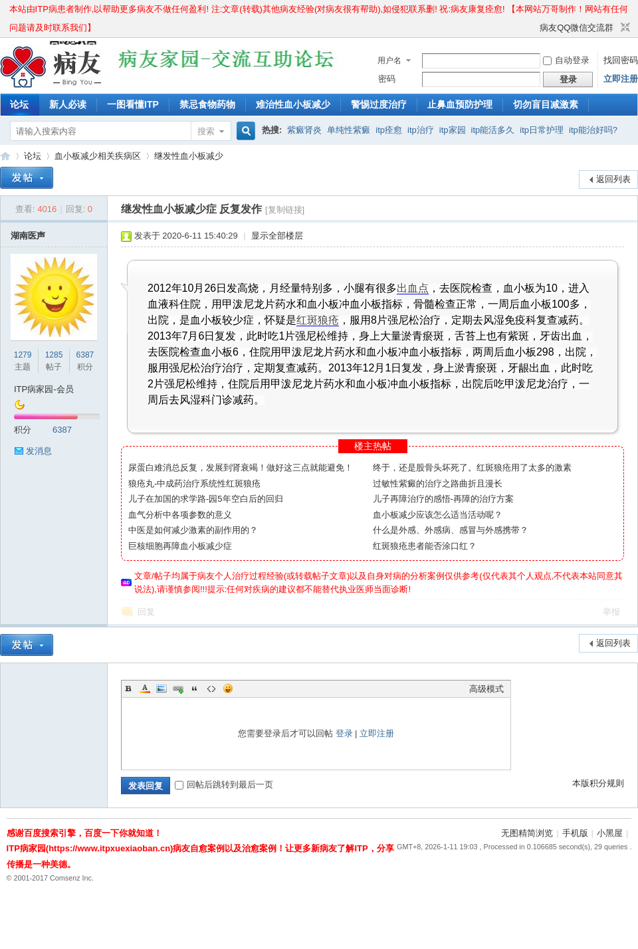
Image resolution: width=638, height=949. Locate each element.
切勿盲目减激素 (545, 104)
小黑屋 (610, 833)
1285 (54, 355)
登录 (344, 733)
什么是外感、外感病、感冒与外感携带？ (450, 530)
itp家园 (452, 130)
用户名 (389, 60)
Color (145, 688)
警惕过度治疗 (379, 104)
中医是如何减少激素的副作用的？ (193, 530)
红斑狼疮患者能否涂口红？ (425, 546)
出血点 (413, 288)
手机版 (575, 833)
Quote (194, 688)
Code (211, 688)
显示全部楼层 (277, 236)
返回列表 (613, 179)
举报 (611, 612)
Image (161, 688)
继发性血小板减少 (188, 156)
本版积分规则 (598, 783)
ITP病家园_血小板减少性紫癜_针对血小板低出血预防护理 (5, 155)
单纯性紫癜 (348, 130)
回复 (146, 612)
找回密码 (620, 60)
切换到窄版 (623, 28)
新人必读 (67, 104)
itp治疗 (420, 130)
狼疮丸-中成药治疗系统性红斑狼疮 (194, 483)
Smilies (228, 688)
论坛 (19, 104)
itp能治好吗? (593, 130)
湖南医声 (28, 236)
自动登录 (566, 60)
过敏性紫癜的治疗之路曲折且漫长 (437, 483)
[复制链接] (284, 210)
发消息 (39, 451)
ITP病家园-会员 (44, 389)
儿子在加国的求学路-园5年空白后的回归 (205, 499)
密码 (386, 79)
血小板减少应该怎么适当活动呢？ (437, 515)
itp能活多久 (493, 130)
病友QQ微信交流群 (576, 28)
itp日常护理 (542, 130)
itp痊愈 (388, 130)
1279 (23, 355)
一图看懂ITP (133, 104)
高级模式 (486, 689)
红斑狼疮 (317, 320)
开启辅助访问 (533, 28)
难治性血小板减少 (293, 104)
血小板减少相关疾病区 (97, 156)
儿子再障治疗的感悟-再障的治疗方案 (443, 499)
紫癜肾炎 (304, 130)
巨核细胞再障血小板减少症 (180, 546)
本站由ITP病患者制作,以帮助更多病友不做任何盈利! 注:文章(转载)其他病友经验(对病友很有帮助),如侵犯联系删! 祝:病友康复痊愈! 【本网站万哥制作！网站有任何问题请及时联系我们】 (319, 11)
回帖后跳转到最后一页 (224, 785)
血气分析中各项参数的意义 (180, 515)
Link (178, 688)
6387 (85, 355)
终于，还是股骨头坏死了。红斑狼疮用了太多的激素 (472, 468)
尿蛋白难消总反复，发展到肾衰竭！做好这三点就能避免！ (240, 468)
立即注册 (620, 79)
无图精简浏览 (527, 833)
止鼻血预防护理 (459, 104)
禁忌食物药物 (207, 104)
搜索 (206, 131)
